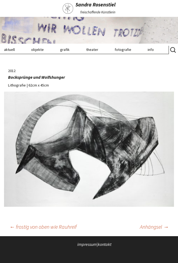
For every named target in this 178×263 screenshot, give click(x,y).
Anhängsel (154, 226)
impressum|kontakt (94, 244)
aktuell (9, 49)
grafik (65, 49)
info (151, 49)
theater (92, 49)
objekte (37, 49)
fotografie (123, 49)
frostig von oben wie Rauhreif (43, 226)
